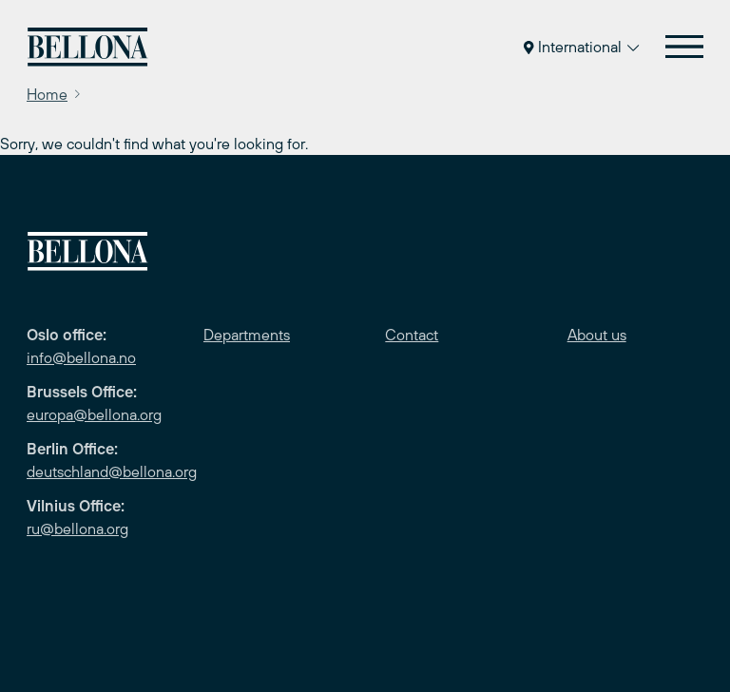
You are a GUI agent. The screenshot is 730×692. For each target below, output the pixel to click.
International (581, 46)
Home (47, 94)
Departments (246, 334)
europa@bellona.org (94, 414)
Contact (411, 334)
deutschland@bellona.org (112, 471)
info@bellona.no (81, 357)
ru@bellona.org (77, 528)
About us (596, 334)
